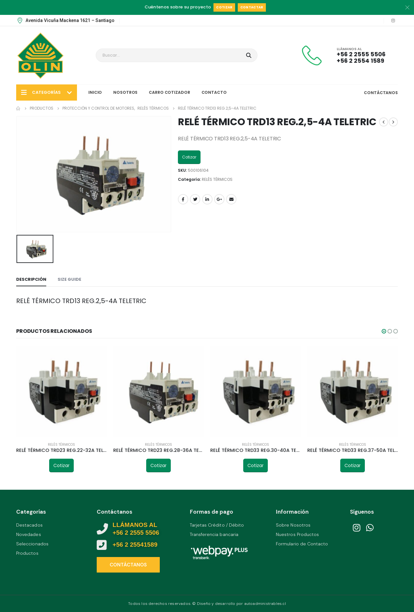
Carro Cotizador (169, 92)
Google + (219, 199)
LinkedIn (207, 199)
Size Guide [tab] (69, 279)
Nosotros (125, 92)
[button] (384, 331)
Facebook (183, 199)
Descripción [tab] (31, 279)
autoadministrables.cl (265, 603)
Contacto (214, 92)
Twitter (195, 199)
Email (231, 199)
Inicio (95, 92)
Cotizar (224, 7)
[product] (61, 391)
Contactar (251, 7)
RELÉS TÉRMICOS (217, 179)
